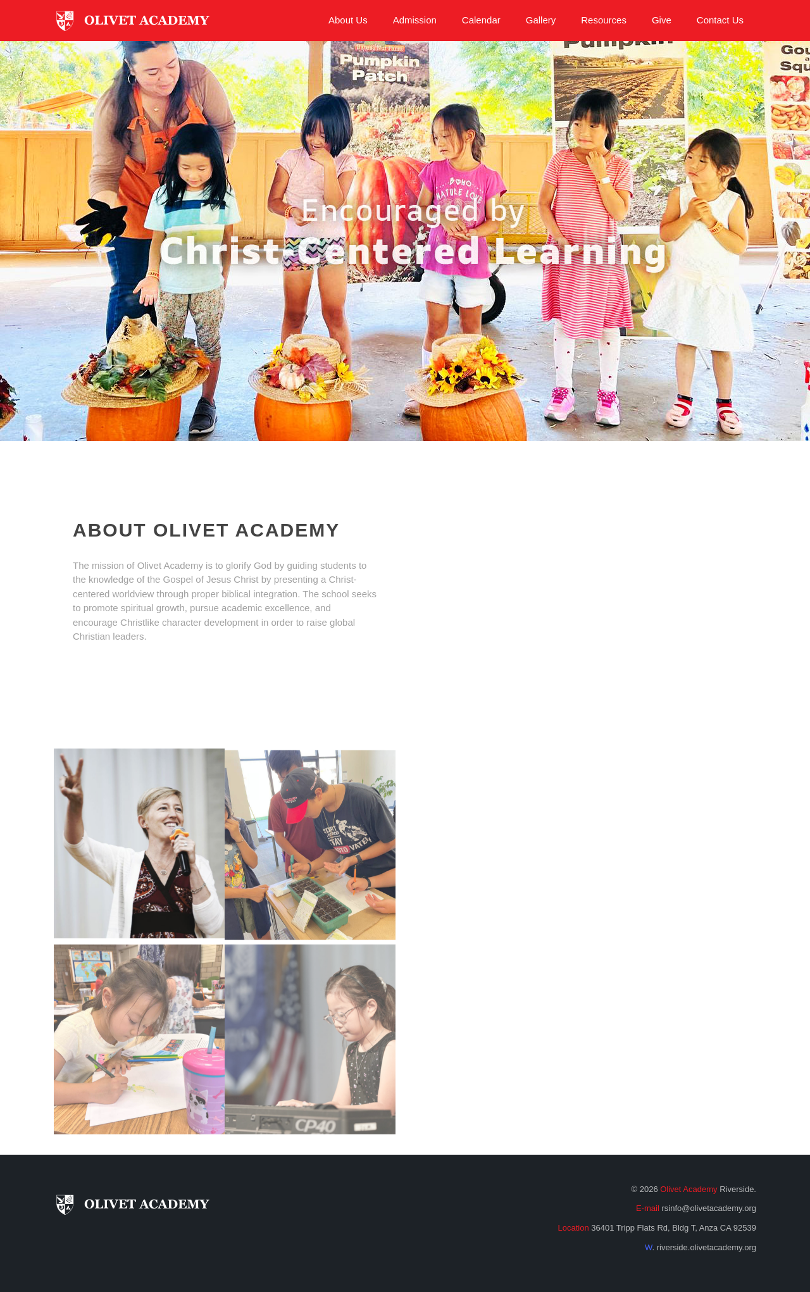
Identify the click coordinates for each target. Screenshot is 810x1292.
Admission (415, 20)
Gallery (541, 20)
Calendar (481, 20)
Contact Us (720, 20)
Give (661, 20)
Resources (603, 20)
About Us (348, 20)
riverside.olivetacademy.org (706, 1247)
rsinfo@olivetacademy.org (708, 1208)
